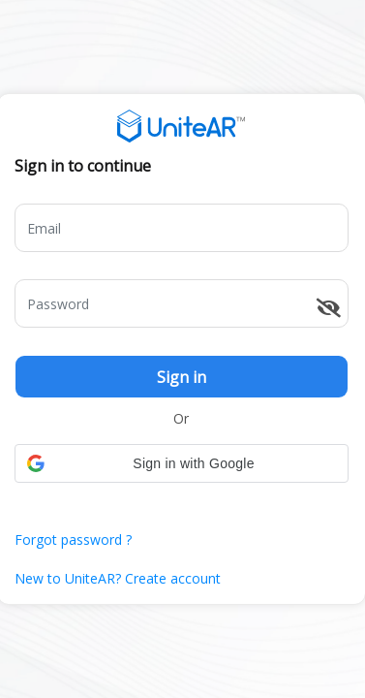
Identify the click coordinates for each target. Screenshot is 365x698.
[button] (182, 463)
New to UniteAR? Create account (118, 578)
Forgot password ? (73, 539)
